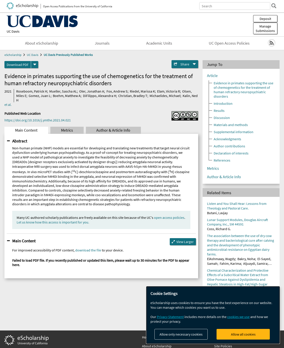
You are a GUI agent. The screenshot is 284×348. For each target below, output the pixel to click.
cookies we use (238, 316)
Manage (265, 28)
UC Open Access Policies (229, 43)
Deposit (265, 18)
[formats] (34, 64)
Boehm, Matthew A (67, 95)
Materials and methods (231, 125)
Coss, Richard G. (219, 229)
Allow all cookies (243, 334)
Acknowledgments (227, 139)
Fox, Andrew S (117, 91)
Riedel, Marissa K (142, 91)
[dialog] (213, 315)
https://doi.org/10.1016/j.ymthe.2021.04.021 (37, 120)
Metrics (67, 130)
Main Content (26, 130)
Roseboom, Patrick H (31, 91)
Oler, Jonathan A (91, 91)
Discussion (222, 117)
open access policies (169, 217)
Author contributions (229, 146)
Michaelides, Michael (165, 95)
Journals (102, 43)
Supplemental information (233, 132)
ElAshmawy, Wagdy (221, 259)
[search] (273, 5)
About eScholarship (41, 43)
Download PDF (18, 64)
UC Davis (13, 31)
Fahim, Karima (230, 263)
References (222, 160)
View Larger (185, 241)
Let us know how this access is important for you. (53, 222)
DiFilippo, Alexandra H (99, 95)
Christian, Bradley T (132, 95)
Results (219, 110)
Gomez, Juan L (40, 95)
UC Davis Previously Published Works (68, 55)
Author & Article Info (113, 130)
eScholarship (13, 55)
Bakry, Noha (246, 259)
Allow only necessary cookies (181, 334)
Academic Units (159, 43)
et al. (8, 104)
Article (212, 75)
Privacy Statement (170, 316)
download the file (88, 250)
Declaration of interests (231, 153)
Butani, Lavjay (217, 213)
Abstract (19, 141)
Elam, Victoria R (168, 91)
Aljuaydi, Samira (255, 263)
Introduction (223, 103)
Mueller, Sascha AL (63, 91)
